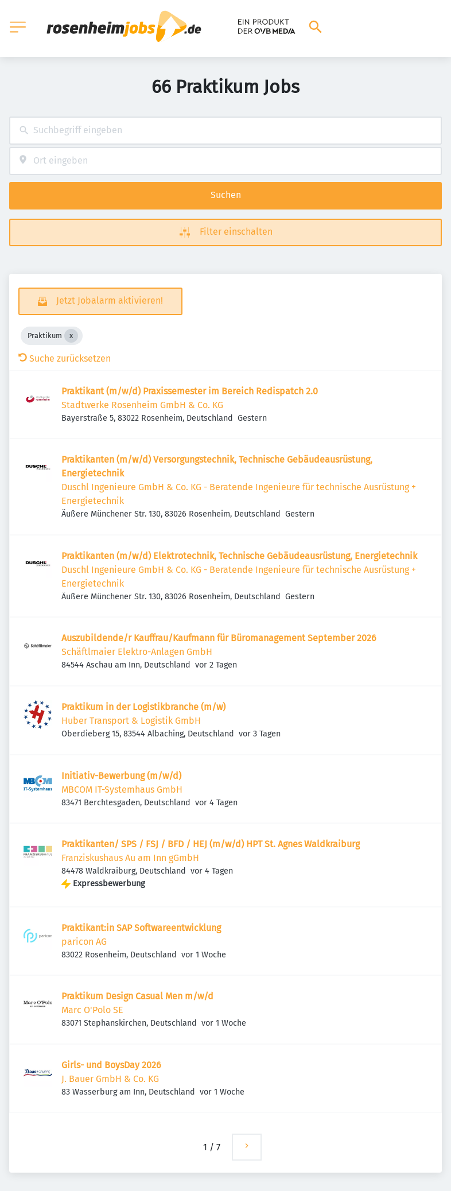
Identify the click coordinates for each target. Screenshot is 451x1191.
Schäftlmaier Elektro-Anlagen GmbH (136, 651)
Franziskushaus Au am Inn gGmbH (130, 857)
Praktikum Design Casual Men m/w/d (137, 996)
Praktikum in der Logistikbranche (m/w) (143, 706)
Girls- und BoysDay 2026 (111, 1065)
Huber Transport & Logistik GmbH (131, 720)
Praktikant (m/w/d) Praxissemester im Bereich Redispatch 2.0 (189, 391)
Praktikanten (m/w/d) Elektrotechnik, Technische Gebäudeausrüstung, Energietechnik (239, 555)
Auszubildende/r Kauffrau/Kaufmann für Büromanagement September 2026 (218, 638)
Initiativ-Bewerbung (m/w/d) (121, 775)
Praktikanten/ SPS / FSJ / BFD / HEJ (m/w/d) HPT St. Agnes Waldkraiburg (210, 844)
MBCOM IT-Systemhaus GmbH (121, 789)
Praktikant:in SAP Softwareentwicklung (141, 927)
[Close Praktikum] (71, 336)
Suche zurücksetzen (64, 358)
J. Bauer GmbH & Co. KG (110, 1078)
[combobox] (225, 131)
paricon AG (84, 941)
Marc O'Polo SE (92, 1009)
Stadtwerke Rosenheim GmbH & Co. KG (142, 404)
